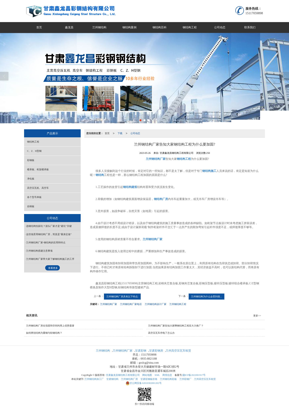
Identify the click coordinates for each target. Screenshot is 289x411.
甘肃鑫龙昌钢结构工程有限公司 (123, 375)
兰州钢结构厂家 (108, 304)
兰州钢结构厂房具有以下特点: (122, 296)
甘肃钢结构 (112, 379)
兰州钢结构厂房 (129, 379)
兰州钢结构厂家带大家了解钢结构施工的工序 (50, 259)
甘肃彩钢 (140, 350)
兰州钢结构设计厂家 (155, 304)
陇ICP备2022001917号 (194, 375)
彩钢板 (30, 160)
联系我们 (249, 27)
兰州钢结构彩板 (168, 379)
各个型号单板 (34, 197)
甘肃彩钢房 (156, 350)
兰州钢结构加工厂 (94, 379)
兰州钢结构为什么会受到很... (206, 296)
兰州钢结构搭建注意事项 (39, 250)
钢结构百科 (160, 27)
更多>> (257, 315)
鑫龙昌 (69, 27)
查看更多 (53, 268)
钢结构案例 (129, 27)
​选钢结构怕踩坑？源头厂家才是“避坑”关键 (49, 226)
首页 (39, 27)
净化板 (30, 178)
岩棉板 (30, 206)
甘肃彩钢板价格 (148, 379)
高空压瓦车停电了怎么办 (161, 332)
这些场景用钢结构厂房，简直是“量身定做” (49, 234)
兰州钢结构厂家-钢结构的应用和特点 (45, 242)
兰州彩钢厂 (185, 379)
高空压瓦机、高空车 (38, 188)
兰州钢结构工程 (177, 304)
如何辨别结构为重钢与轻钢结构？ (44, 332)
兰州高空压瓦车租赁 (178, 350)
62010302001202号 (144, 383)
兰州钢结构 (99, 27)
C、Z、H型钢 (34, 151)
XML (157, 375)
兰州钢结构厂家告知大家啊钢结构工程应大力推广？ (176, 325)
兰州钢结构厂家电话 (131, 304)
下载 (120, 133)
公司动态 (219, 27)
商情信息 (167, 375)
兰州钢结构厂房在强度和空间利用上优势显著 (50, 325)
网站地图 (147, 375)
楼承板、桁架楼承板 (38, 169)
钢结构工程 (190, 27)
